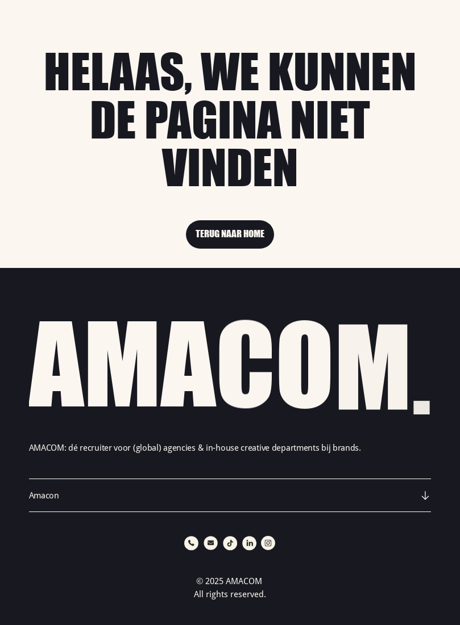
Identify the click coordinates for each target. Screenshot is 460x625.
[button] (230, 495)
